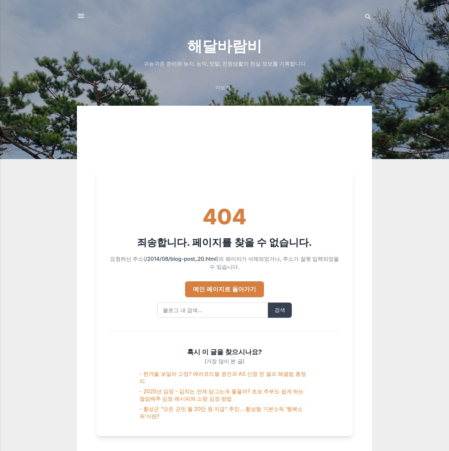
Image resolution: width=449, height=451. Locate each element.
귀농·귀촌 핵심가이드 (111, 88)
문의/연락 (243, 88)
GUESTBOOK (333, 88)
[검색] (368, 18)
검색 (280, 310)
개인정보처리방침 (286, 88)
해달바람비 (224, 46)
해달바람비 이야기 (199, 88)
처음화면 (157, 88)
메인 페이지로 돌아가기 (224, 289)
